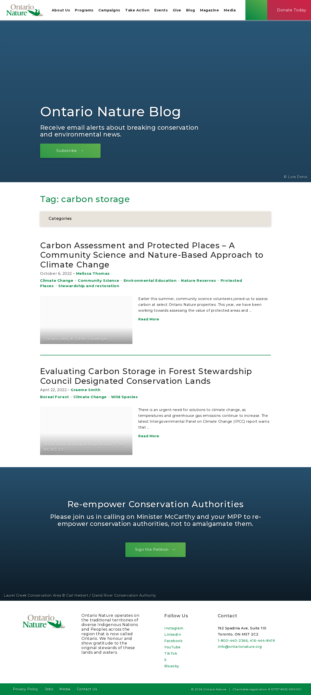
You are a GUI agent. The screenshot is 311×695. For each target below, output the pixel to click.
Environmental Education (150, 281)
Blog (192, 11)
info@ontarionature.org (240, 647)
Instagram (173, 628)
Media (232, 11)
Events (162, 11)
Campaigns (111, 11)
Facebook (173, 641)
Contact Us (87, 689)
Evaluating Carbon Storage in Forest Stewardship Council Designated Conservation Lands (153, 376)
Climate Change (56, 281)
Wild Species (124, 397)
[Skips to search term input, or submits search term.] (258, 10)
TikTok (170, 653)
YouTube (172, 647)
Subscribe (68, 150)
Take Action (139, 11)
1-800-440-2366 (233, 640)
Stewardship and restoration (88, 286)
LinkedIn (172, 634)
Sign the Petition (151, 550)
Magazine (211, 11)
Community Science (98, 281)
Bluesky (171, 666)
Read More (148, 319)
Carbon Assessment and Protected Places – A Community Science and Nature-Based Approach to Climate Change (153, 255)
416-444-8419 (262, 640)
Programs (86, 11)
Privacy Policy (25, 689)
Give (178, 11)
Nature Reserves (198, 281)
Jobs (49, 689)
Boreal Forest (54, 397)
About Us (62, 11)
